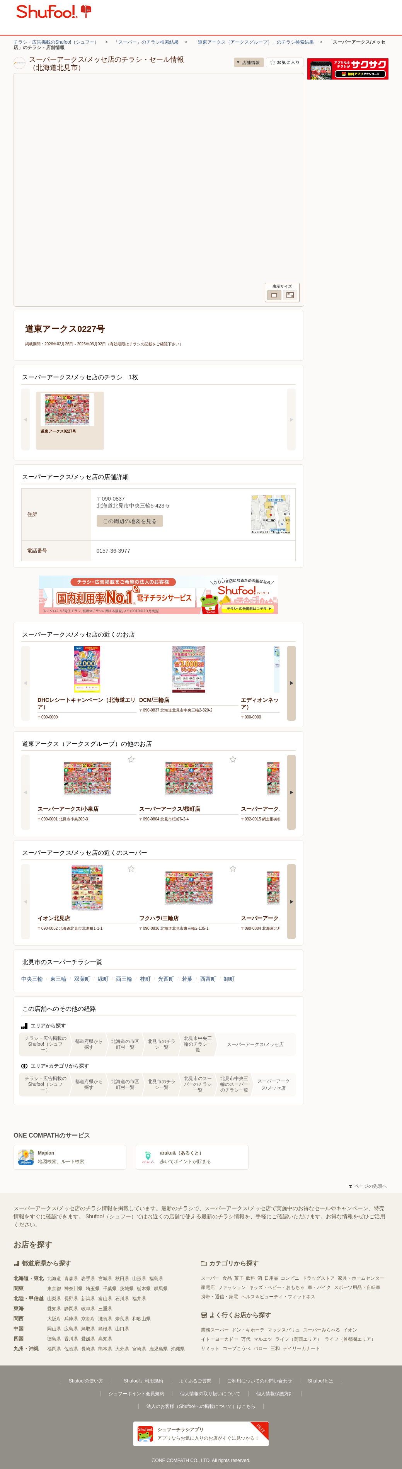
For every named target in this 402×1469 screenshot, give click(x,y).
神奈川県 (73, 1288)
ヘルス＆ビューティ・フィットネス (278, 1296)
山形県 (139, 1278)
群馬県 (161, 1288)
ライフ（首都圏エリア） (350, 1339)
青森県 (71, 1278)
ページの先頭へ (368, 1186)
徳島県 (54, 1339)
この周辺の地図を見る (130, 521)
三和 (275, 1348)
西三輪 (124, 979)
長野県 (71, 1298)
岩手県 (88, 1278)
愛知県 (54, 1308)
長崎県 (88, 1349)
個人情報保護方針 (274, 1393)
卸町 (229, 979)
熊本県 (105, 1349)
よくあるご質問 (195, 1381)
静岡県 (71, 1308)
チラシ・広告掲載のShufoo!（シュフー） (56, 42)
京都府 (88, 1318)
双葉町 (82, 979)
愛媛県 (88, 1339)
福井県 (139, 1298)
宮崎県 (139, 1349)
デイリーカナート (301, 1348)
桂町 (145, 979)
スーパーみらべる (321, 1330)
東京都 (54, 1288)
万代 (245, 1339)
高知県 (105, 1339)
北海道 (54, 1278)
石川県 (122, 1298)
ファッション (232, 1287)
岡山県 (54, 1328)
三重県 (105, 1308)
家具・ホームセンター (361, 1278)
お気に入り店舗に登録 (284, 62)
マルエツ (263, 1339)
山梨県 (54, 1298)
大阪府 (54, 1318)
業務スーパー (215, 1330)
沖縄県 (178, 1349)
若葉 (187, 979)
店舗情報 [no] (249, 62)
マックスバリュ (283, 1330)
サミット (210, 1348)
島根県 (105, 1328)
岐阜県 (88, 1308)
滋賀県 (105, 1318)
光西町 (166, 979)
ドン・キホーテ (248, 1330)
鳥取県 (88, 1328)
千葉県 (110, 1288)
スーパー (210, 1278)
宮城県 (105, 1278)
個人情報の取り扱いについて (210, 1393)
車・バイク (319, 1287)
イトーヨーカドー (219, 1339)
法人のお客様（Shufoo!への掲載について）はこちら (200, 1406)
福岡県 (54, 1349)
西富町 (208, 979)
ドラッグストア (318, 1278)
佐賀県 (71, 1349)
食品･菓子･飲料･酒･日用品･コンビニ (261, 1278)
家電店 (208, 1287)
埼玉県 (93, 1288)
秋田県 (122, 1278)
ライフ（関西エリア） (298, 1339)
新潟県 (88, 1298)
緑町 (103, 979)
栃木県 (144, 1288)
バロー (260, 1348)
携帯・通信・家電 (219, 1296)
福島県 (156, 1278)
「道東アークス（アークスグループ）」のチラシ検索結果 (253, 42)
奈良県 (122, 1318)
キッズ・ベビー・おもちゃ (277, 1287)
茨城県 (127, 1288)
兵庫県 (71, 1318)
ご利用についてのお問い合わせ (259, 1381)
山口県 (122, 1328)
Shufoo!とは (320, 1381)
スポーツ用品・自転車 (357, 1287)
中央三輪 (32, 979)
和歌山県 (141, 1318)
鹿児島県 (158, 1349)
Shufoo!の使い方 (86, 1381)
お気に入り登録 (131, 759)
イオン (350, 1330)
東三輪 (58, 979)
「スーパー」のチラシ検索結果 (146, 42)
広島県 (71, 1328)
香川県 (71, 1339)
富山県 (105, 1298)
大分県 (122, 1349)
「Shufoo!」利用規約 (141, 1381)
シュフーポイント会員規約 (136, 1393)
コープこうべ (236, 1348)
